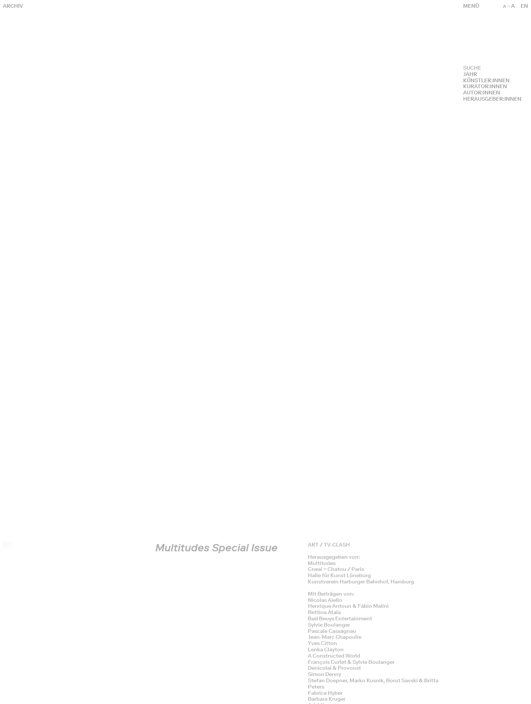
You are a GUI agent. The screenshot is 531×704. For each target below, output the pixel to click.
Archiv (13, 6)
